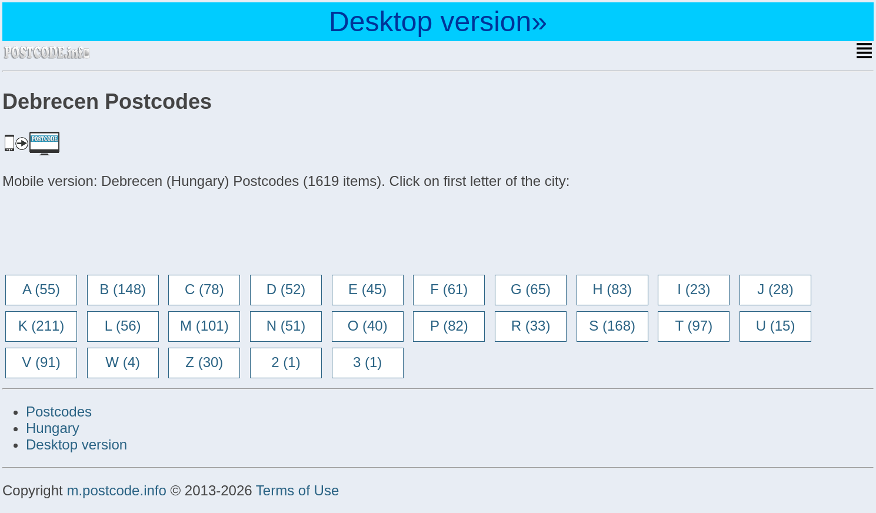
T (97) (694, 326)
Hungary (52, 428)
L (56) (123, 326)
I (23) (693, 289)
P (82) (449, 326)
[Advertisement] (96, 233)
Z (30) (204, 362)
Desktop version (76, 444)
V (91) (41, 362)
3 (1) (367, 362)
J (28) (775, 289)
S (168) (612, 326)
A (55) (41, 289)
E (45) (367, 289)
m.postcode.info (116, 490)
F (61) (449, 289)
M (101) (204, 326)
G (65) (531, 289)
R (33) (531, 326)
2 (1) (285, 362)
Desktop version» (438, 21)
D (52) (286, 289)
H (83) (612, 289)
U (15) (775, 326)
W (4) (122, 362)
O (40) (368, 326)
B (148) (122, 289)
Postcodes (59, 411)
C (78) (204, 289)
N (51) (286, 326)
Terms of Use (297, 490)
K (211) (41, 326)
